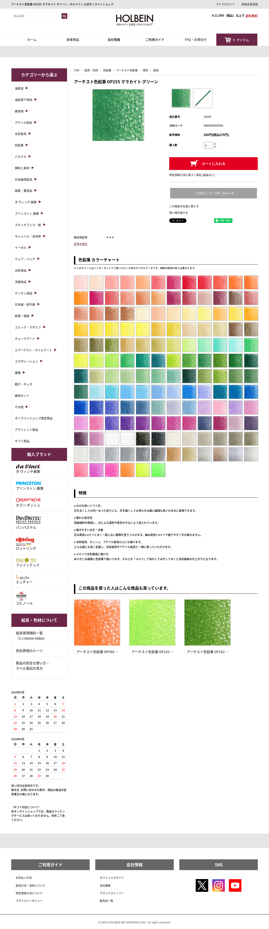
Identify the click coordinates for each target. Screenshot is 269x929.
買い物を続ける (178, 213)
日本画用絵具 (23, 179)
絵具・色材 (91, 70)
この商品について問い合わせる (213, 193)
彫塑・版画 (22, 316)
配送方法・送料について (30, 886)
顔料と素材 (22, 168)
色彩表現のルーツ (29, 650)
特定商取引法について (29, 893)
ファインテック (27, 563)
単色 (145, 70)
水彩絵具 (20, 133)
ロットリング (26, 544)
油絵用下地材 (23, 99)
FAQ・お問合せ (196, 39)
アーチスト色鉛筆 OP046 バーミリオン (105, 651)
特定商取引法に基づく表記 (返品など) (192, 175)
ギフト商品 (22, 441)
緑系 (156, 70)
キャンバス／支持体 (28, 236)
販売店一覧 (106, 901)
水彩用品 (20, 270)
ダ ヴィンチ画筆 (28, 469)
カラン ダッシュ (28, 503)
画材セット (22, 395)
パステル (20, 156)
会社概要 (105, 886)
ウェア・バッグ (25, 259)
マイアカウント (225, 4)
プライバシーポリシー (29, 901)
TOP (76, 70)
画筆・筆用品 (23, 190)
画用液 (19, 111)
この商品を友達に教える (184, 206)
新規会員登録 (250, 4)
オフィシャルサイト (112, 878)
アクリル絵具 (23, 122)
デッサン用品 (23, 293)
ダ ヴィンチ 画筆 (26, 202)
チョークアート (25, 338)
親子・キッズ (23, 384)
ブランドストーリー (112, 893)
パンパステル (28, 522)
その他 (19, 407)
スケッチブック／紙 (28, 225)
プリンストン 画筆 (27, 213)
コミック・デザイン (28, 327)
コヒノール (24, 598)
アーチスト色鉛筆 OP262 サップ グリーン (218, 651)
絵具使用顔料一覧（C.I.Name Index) (30, 635)
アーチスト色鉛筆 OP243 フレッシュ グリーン (166, 651)
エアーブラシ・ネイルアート (33, 350)
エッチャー (24, 579)
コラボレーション (26, 361)
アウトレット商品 (26, 429)
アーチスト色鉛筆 (127, 70)
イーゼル (20, 247)
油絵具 (19, 88)
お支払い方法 (24, 878)
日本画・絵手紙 (25, 304)
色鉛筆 (107, 70)
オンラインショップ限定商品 (34, 418)
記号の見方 (80, 244)
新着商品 (73, 39)
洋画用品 (20, 282)
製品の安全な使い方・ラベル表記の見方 (33, 665)
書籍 (18, 372)
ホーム (32, 39)
